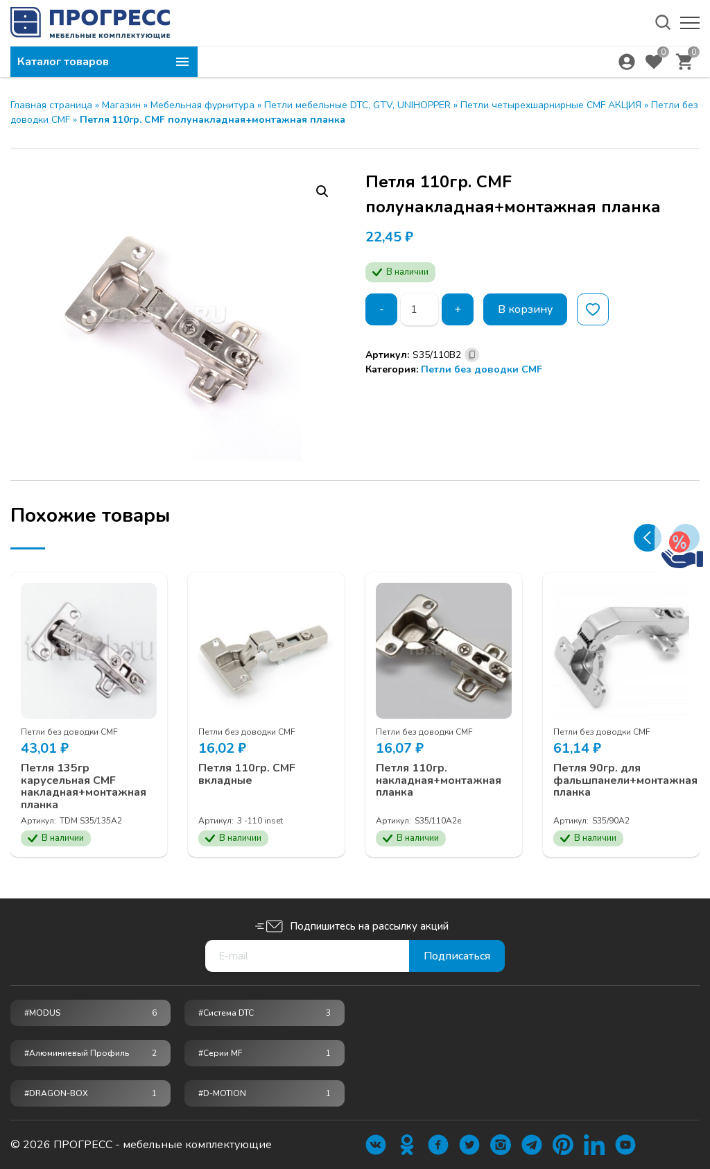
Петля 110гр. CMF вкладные (246, 774)
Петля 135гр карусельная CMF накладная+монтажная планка (83, 786)
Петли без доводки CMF (481, 369)
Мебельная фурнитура (202, 105)
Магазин (121, 105)
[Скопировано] (472, 355)
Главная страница (51, 105)
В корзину (525, 309)
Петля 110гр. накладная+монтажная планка (438, 780)
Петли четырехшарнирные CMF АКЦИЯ (550, 105)
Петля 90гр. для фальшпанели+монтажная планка (625, 780)
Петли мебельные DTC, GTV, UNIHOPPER (357, 105)
